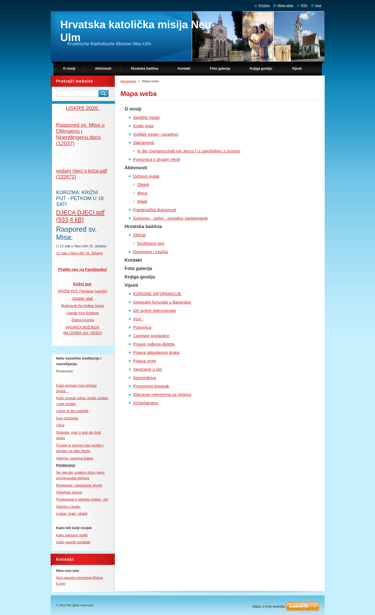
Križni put (82, 284)
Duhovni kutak (146, 176)
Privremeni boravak (151, 386)
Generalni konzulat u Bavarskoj (162, 302)
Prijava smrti (144, 360)
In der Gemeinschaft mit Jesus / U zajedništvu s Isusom (188, 151)
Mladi (142, 201)
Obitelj (143, 184)
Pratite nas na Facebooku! (82, 269)
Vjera (60, 425)
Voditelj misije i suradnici (155, 134)
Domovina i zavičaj (150, 251)
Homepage (128, 81)
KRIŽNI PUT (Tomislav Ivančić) (82, 291)
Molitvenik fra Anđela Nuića (82, 306)
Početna (264, 5)
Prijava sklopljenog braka (156, 352)
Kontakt (133, 260)
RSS (304, 5)
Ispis (318, 5)
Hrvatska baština (143, 226)
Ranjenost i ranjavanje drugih (79, 485)
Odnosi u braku (68, 506)
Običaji (139, 235)
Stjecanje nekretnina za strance (162, 394)
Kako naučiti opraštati (73, 542)
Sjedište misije (146, 117)
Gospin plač (82, 298)
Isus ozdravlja (67, 418)
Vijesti (131, 285)
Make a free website (269, 606)
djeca (142, 193)
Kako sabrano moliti (72, 535)
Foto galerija (138, 268)
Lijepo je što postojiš (72, 411)
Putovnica (142, 327)
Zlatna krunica (82, 320)
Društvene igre (150, 243)
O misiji (133, 109)
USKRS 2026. (82, 108)
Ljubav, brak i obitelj (72, 513)
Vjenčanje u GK (147, 369)
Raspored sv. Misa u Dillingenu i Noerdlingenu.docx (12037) (80, 134)
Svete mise (143, 125)
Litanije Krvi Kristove (83, 313)
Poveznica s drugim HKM (156, 159)
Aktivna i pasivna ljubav (74, 458)
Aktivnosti (136, 167)
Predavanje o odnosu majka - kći (82, 499)
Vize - (138, 318)
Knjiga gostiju (140, 277)
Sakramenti (143, 142)
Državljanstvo (145, 402)
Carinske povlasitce (151, 335)
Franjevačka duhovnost (154, 209)
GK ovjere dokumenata (154, 310)
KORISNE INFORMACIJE (157, 293)
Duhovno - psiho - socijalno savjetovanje (170, 218)
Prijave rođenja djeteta (154, 344)
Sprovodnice (144, 377)
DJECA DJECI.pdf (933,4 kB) (80, 216)
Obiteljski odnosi (69, 492)
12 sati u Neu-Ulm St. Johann (79, 253)
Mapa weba (285, 5)
